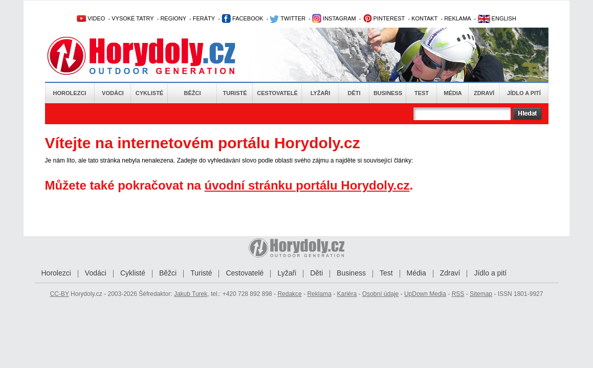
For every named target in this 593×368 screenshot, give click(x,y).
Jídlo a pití (524, 93)
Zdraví (484, 93)
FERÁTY (204, 18)
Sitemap (481, 293)
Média (453, 93)
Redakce (289, 293)
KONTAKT (424, 18)
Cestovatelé (277, 93)
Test (421, 93)
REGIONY (173, 18)
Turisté (235, 93)
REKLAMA (457, 18)
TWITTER (287, 18)
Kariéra (347, 293)
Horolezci (69, 93)
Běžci (192, 93)
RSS (458, 293)
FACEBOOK (242, 18)
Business (388, 93)
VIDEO (91, 18)
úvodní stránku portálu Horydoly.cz (307, 185)
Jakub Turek (190, 293)
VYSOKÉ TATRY (132, 18)
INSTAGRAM (334, 18)
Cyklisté (149, 93)
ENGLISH (497, 18)
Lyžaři (321, 93)
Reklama (319, 293)
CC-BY (59, 293)
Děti (353, 93)
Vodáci (113, 93)
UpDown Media (425, 293)
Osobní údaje (380, 293)
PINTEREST (384, 18)
